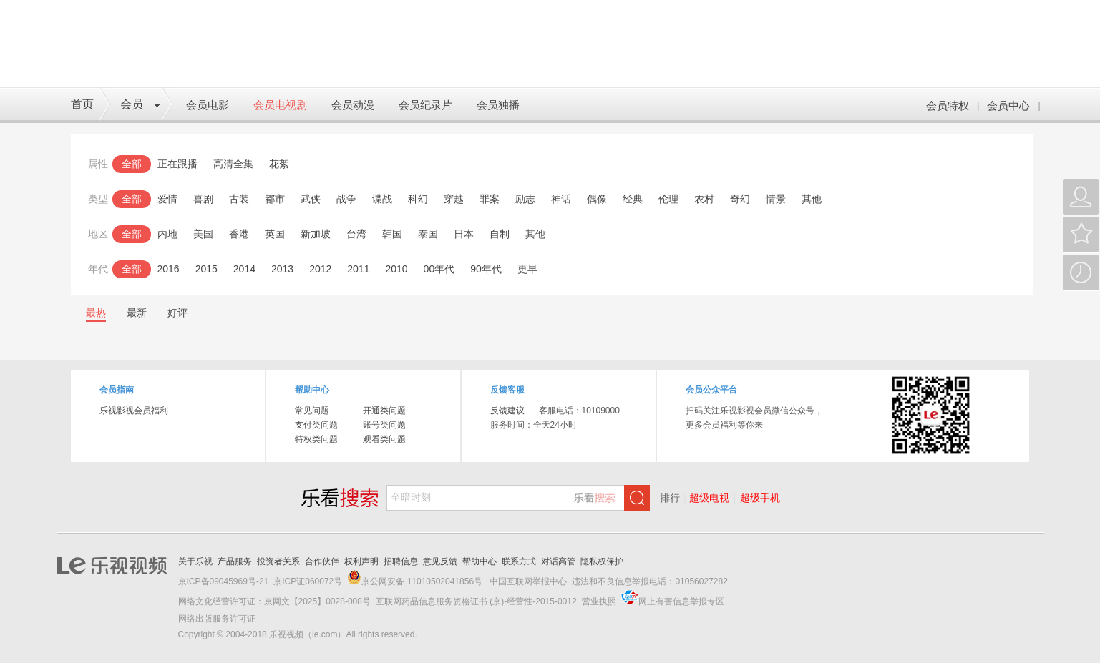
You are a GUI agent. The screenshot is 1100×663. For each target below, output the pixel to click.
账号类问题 (384, 425)
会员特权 (947, 105)
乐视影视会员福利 (133, 411)
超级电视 (709, 498)
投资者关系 (278, 561)
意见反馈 (440, 561)
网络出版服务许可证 (216, 619)
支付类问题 (316, 425)
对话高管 (558, 561)
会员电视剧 (280, 105)
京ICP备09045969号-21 (223, 581)
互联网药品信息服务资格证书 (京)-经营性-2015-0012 (476, 601)
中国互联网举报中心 (527, 581)
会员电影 (207, 105)
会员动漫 (352, 105)
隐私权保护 (601, 561)
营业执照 (599, 601)
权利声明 (361, 561)
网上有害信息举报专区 (681, 601)
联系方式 (519, 561)
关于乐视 (195, 561)
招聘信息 (401, 561)
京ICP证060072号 (307, 581)
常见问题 (312, 411)
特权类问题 (316, 439)
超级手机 (760, 498)
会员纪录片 (425, 105)
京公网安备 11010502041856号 (421, 581)
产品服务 (235, 561)
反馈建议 (507, 411)
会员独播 (498, 105)
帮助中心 (479, 561)
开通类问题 (384, 411)
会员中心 (1008, 105)
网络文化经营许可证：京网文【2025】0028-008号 (274, 601)
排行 (670, 498)
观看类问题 (384, 439)
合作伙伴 (322, 561)
